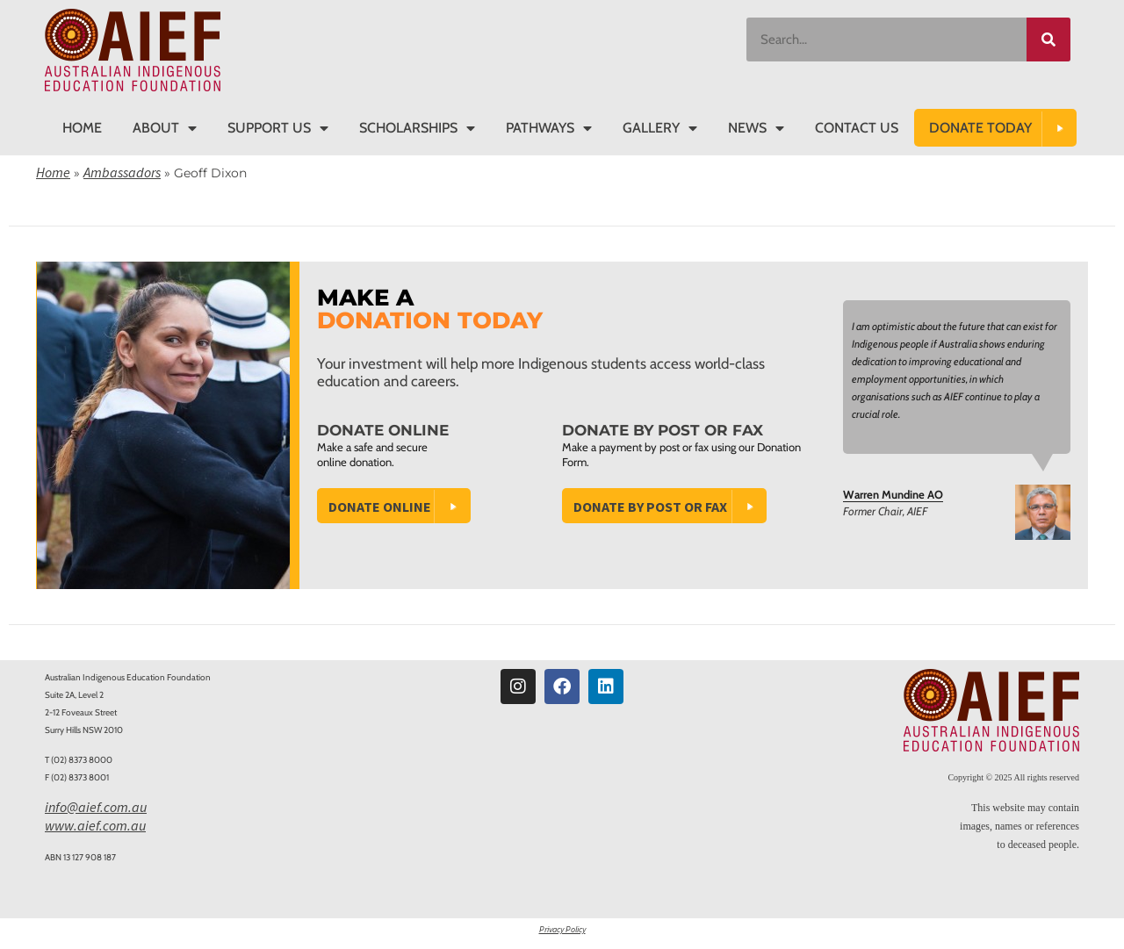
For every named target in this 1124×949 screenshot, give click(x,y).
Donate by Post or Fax (650, 506)
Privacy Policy (562, 929)
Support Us (277, 128)
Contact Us (856, 127)
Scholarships (417, 128)
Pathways (549, 128)
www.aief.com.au (95, 825)
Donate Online (379, 506)
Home (82, 127)
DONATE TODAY (980, 127)
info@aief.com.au (96, 807)
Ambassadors (122, 172)
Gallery (660, 128)
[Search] (1048, 39)
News (756, 128)
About (165, 128)
